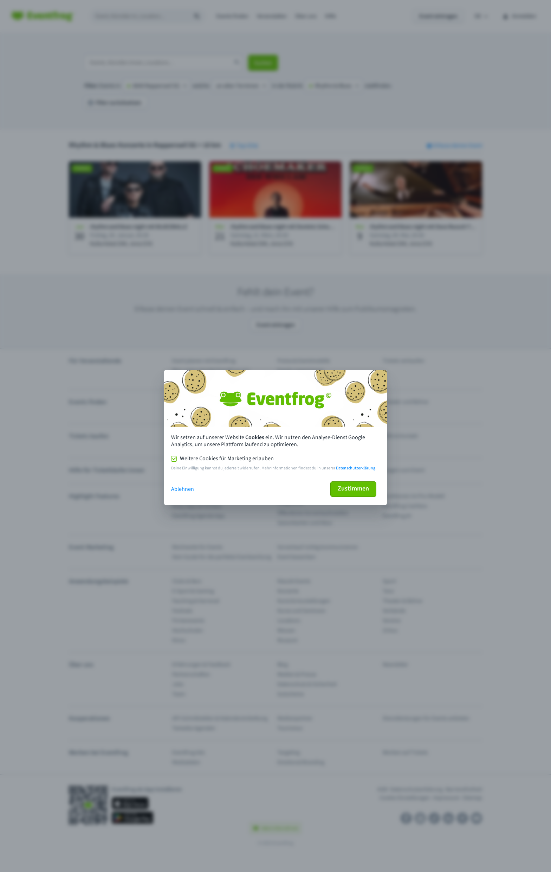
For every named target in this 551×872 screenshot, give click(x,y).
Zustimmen (353, 488)
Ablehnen (182, 489)
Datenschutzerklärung (355, 468)
